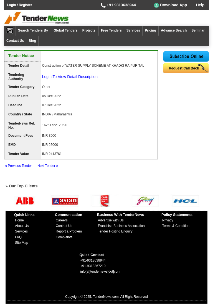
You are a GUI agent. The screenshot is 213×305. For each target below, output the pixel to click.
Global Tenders (65, 30)
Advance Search (174, 30)
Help (200, 5)
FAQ (18, 237)
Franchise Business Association (121, 226)
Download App (170, 5)
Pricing (150, 30)
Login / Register (19, 5)
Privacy (167, 220)
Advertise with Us (111, 220)
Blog (32, 41)
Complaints (64, 237)
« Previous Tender (18, 166)
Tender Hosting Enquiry (115, 231)
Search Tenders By (33, 30)
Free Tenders (111, 30)
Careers (62, 220)
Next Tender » (47, 166)
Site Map (21, 243)
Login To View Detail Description (70, 76)
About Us (22, 226)
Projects (89, 30)
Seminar (197, 30)
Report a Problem (69, 231)
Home (19, 220)
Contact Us (15, 41)
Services (133, 30)
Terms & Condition (175, 226)
